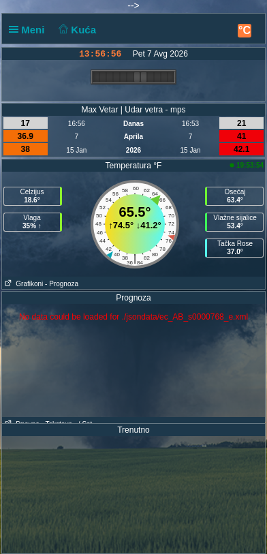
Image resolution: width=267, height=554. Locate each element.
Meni (29, 29)
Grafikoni (22, 284)
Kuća (76, 29)
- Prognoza (61, 284)
